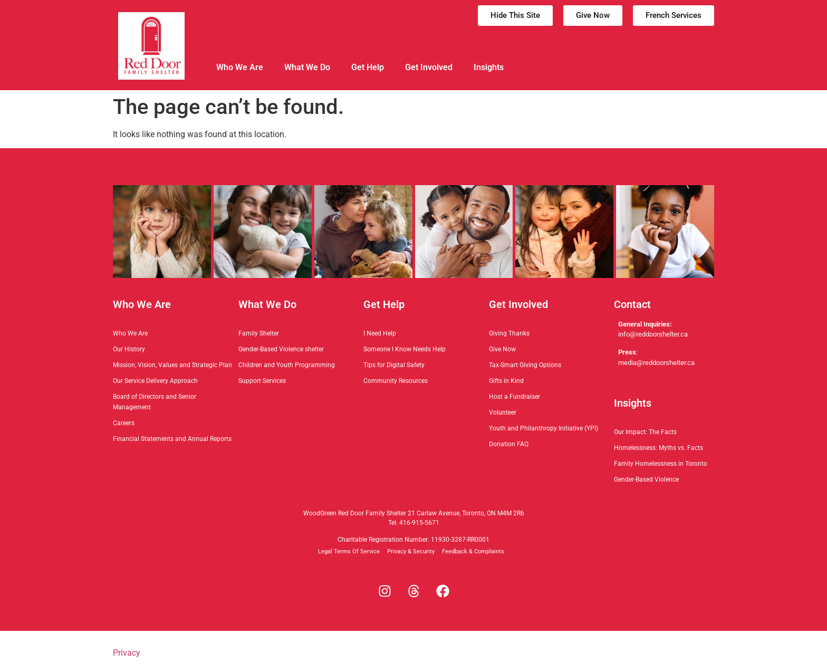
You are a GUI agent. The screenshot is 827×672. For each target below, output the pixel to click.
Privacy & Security (411, 551)
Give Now (502, 349)
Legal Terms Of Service (349, 551)
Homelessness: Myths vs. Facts (658, 448)
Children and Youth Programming (286, 365)
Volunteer (502, 412)
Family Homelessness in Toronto (660, 463)
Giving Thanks (509, 333)
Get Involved (429, 67)
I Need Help (379, 333)
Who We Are (239, 67)
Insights (489, 67)
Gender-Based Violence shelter (281, 349)
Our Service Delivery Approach (155, 381)
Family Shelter (258, 333)
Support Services (262, 381)
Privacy (126, 653)
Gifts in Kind (506, 381)
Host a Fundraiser (514, 396)
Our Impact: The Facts (645, 432)
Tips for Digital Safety (394, 365)
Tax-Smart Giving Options (525, 365)
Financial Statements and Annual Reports (172, 439)
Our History (129, 349)
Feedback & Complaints (473, 551)
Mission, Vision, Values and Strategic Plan (172, 365)
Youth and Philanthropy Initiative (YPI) (543, 428)
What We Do (307, 67)
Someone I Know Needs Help (404, 349)
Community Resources (395, 381)
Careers (123, 423)
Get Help (367, 67)
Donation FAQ (508, 444)
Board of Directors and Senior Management (154, 402)
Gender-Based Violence (646, 479)
